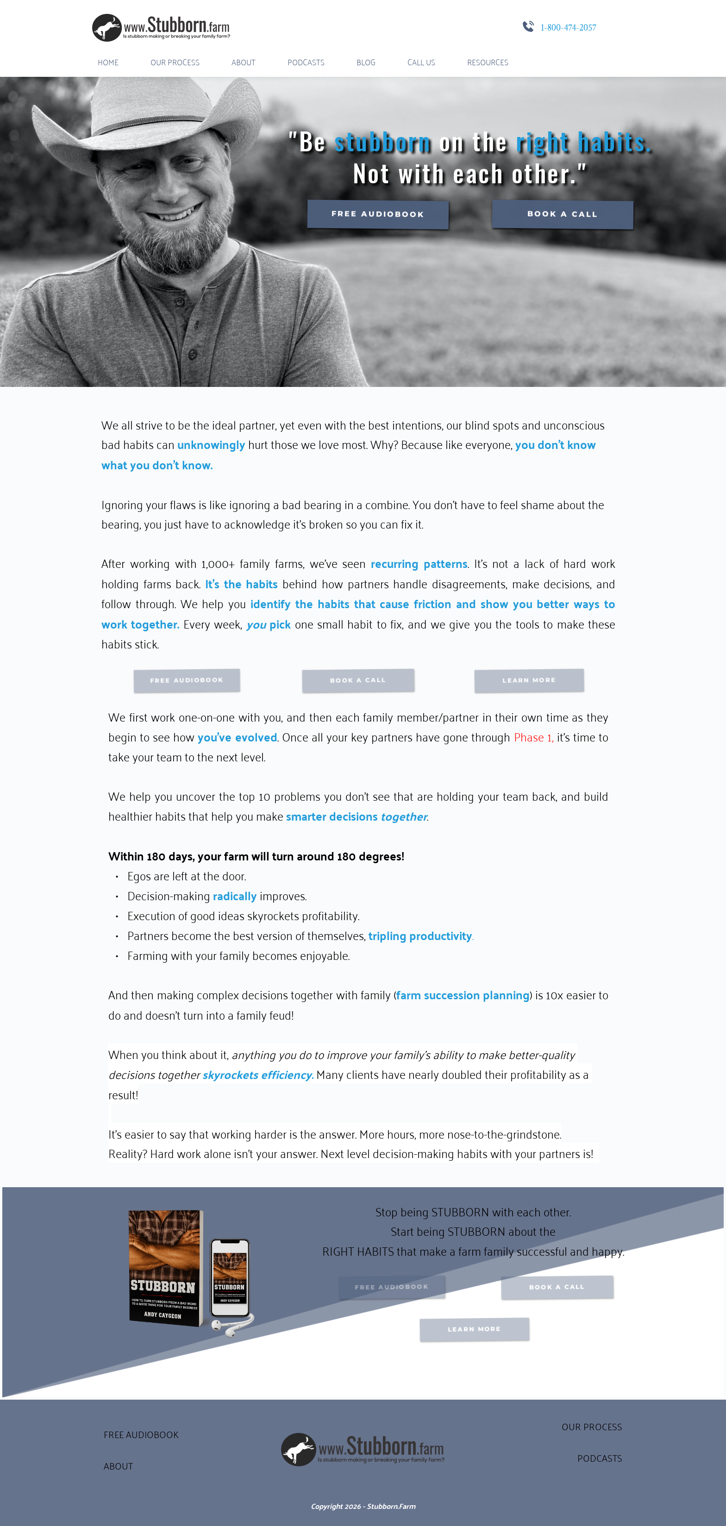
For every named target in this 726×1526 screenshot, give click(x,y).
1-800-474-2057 (568, 28)
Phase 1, (534, 736)
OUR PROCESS (592, 1426)
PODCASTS (599, 1457)
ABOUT (118, 1465)
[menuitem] (108, 62)
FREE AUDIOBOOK (141, 1434)
